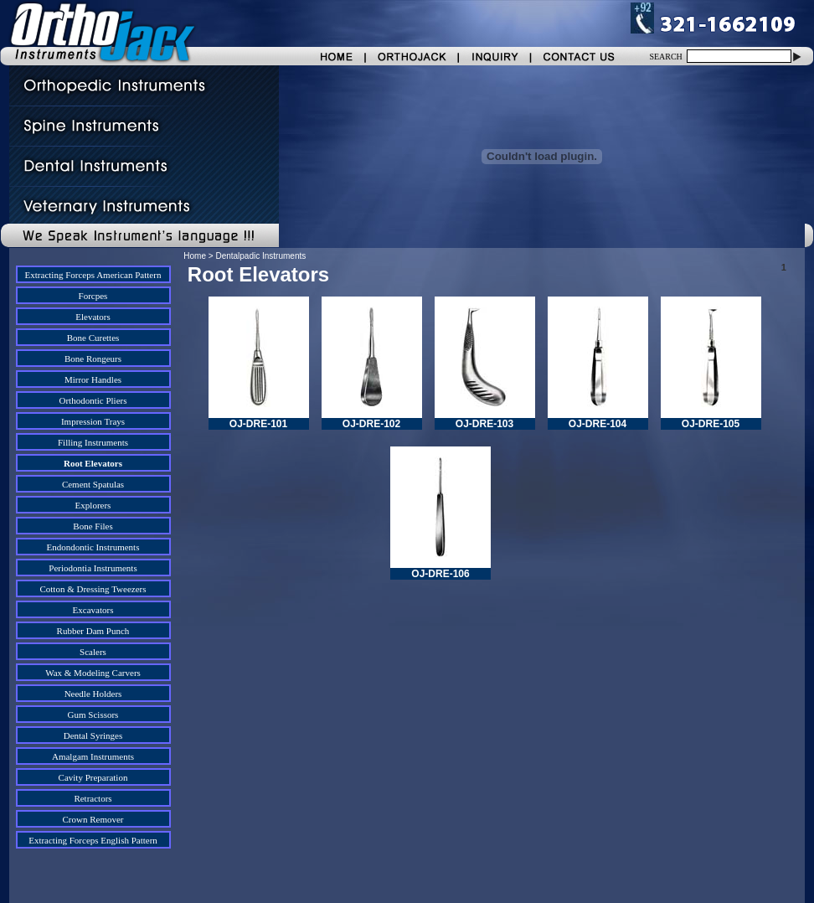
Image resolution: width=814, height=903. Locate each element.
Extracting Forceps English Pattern (92, 840)
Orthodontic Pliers (93, 400)
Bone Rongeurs (92, 358)
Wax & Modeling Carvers (93, 673)
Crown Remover (92, 819)
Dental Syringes (93, 735)
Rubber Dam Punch (93, 631)
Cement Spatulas (93, 484)
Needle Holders (93, 694)
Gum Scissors (93, 715)
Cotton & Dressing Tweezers (92, 589)
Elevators (93, 317)
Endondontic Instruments (93, 547)
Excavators (93, 610)
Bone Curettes (93, 338)
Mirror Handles (92, 379)
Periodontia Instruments (93, 568)
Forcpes (93, 296)
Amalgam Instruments (93, 756)
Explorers (93, 505)
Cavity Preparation (93, 777)
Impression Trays (93, 421)
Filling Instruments (93, 442)
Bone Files (92, 526)
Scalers (93, 652)
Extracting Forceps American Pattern (93, 275)
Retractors (92, 798)
